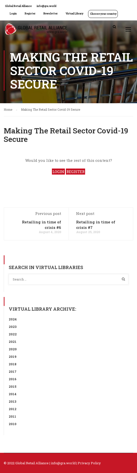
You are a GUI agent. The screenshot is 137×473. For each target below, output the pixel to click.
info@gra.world (46, 6)
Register (30, 13)
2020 (13, 349)
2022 (13, 334)
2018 (12, 364)
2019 (12, 356)
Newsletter (50, 13)
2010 (12, 424)
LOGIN (58, 171)
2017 (12, 371)
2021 (12, 341)
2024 (13, 319)
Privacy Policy (89, 463)
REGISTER (75, 171)
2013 (12, 401)
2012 (12, 409)
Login (13, 13)
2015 (12, 386)
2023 (12, 326)
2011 (12, 416)
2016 (12, 379)
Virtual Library (74, 13)
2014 (12, 394)
